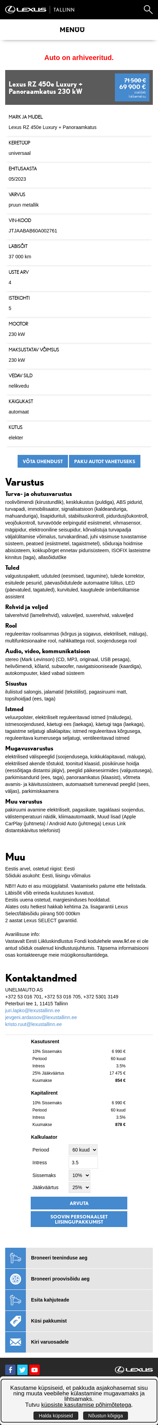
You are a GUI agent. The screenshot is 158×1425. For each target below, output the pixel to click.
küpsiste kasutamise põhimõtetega (86, 1405)
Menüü (72, 29)
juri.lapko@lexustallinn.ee (32, 1010)
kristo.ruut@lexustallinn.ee (33, 1024)
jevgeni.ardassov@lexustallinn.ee (41, 1017)
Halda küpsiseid (56, 1415)
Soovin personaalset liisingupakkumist (79, 1219)
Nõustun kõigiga (105, 1415)
